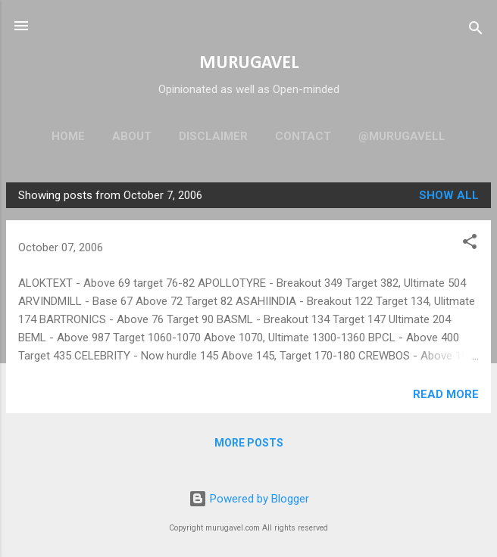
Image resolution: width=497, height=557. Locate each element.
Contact (303, 136)
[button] (470, 244)
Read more (446, 394)
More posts (248, 443)
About (132, 136)
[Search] (476, 31)
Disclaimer (213, 136)
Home (68, 136)
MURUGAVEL (249, 63)
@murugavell (401, 136)
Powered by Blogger (249, 499)
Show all (449, 195)
